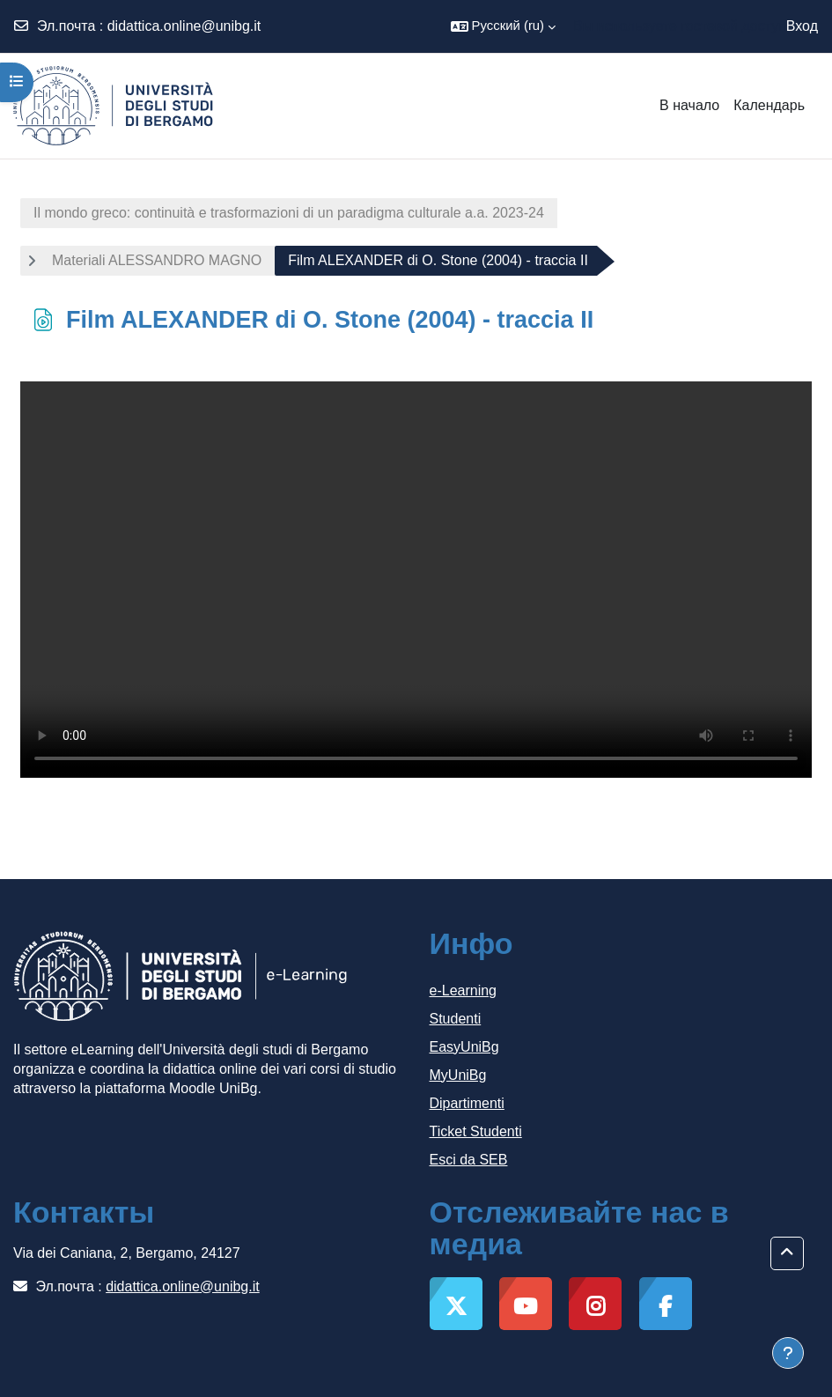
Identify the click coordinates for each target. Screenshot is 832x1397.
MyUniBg (458, 1075)
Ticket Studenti (476, 1131)
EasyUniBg (464, 1046)
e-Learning (463, 990)
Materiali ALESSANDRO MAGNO (156, 260)
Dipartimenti (467, 1103)
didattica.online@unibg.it (184, 25)
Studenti (456, 1018)
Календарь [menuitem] (769, 105)
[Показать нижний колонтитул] (788, 1353)
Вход (802, 25)
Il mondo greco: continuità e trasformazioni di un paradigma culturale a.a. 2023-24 (288, 212)
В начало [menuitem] (689, 105)
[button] (503, 26)
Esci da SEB (469, 1159)
